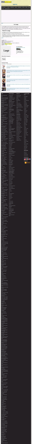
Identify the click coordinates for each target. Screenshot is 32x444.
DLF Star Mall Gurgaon (4, 189)
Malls (29, 7)
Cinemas (10, 111)
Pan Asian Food (18, 132)
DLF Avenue (3, 166)
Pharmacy (10, 180)
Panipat (25, 127)
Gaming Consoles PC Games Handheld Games (12, 129)
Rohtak (25, 137)
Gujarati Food (18, 117)
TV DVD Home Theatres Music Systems (11, 203)
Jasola (25, 113)
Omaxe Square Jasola (4, 298)
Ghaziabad (25, 104)
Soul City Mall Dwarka (4, 379)
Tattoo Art (10, 198)
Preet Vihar (25, 133)
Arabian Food (18, 96)
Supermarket (10, 197)
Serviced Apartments (12, 188)
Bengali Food (18, 100)
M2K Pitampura (3, 244)
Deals (16, 7)
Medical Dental (11, 160)
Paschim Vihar (26, 128)
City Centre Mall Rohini (4, 143)
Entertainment (11, 117)
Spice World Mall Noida (4, 389)
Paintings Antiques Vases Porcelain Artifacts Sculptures (11, 172)
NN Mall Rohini (3, 275)
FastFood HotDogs (19, 105)
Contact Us (25, 153)
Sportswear (10, 194)
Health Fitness (11, 136)
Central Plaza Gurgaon (4, 138)
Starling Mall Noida (4, 396)
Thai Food (17, 137)
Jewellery (10, 147)
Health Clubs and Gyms (12, 135)
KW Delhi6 (2, 240)
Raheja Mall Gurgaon (4, 346)
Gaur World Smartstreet (4, 216)
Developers (19, 7)
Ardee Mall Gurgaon (4, 130)
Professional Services (12, 185)
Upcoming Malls (7, 8)
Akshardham (26, 96)
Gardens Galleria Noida (4, 208)
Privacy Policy (26, 154)
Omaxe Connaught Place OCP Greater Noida (4, 290)
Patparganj (25, 129)
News (26, 7)
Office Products (11, 168)
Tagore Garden (26, 143)
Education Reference (12, 115)
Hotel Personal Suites (12, 142)
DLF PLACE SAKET (4, 183)
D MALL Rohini (3, 158)
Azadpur (25, 99)
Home (2, 23)
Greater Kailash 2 (26, 105)
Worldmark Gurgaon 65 (4, 442)
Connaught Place (26, 100)
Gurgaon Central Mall (4, 227)
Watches (10, 207)
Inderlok (25, 109)
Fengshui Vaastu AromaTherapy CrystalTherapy (11, 121)
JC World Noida (3, 232)
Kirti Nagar (25, 118)
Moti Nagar (25, 124)
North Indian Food (18, 131)
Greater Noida (26, 106)
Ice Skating (10, 144)
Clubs (9, 112)
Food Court (18, 112)
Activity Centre (11, 95)
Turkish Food (18, 138)
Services (10, 189)
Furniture (10, 127)
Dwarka (25, 101)
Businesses (12, 7)
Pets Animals (11, 179)
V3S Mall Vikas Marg (4, 425)
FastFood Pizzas (18, 109)
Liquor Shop (10, 157)
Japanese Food (18, 123)
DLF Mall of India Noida (4, 180)
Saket (5, 40)
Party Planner (11, 174)
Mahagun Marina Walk (4, 247)
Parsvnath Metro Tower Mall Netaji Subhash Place (4, 337)
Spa (9, 192)
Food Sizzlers (18, 116)
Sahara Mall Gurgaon (4, 353)
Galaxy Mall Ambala (4, 207)
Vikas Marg (25, 147)
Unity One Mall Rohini (4, 422)
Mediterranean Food (19, 127)
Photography (10, 183)
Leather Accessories (12, 155)
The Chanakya (3, 410)
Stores (3, 8)
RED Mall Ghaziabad (4, 347)
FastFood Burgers (18, 104)
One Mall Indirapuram (4, 299)
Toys (9, 199)
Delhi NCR (15, 4)
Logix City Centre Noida (4, 243)
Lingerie (10, 156)
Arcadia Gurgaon (3, 129)
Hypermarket (10, 143)
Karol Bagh (25, 114)
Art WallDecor (11, 96)
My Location (3, 7)
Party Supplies (11, 175)
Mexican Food (18, 128)
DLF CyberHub (3, 174)
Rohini (25, 136)
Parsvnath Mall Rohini (4, 319)
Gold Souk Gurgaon (4, 220)
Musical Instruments (11, 167)
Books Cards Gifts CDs (12, 105)
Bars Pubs (17, 99)
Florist (10, 124)
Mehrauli (25, 123)
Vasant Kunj (25, 146)
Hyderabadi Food (18, 118)
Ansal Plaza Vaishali (4, 128)
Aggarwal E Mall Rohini (4, 104)
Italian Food (18, 122)
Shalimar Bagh (26, 141)
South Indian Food (19, 136)
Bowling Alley (11, 106)
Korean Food (18, 124)
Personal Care (11, 178)
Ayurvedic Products (11, 99)
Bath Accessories (11, 102)
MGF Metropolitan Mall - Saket (20, 47)
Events (23, 7)
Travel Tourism (11, 201)
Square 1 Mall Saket (4, 391)
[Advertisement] (16, 16)
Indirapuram (25, 110)
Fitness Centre (11, 123)
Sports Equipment (11, 193)
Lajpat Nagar (26, 119)
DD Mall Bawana (3, 161)
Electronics (10, 116)
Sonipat (25, 142)
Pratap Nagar (26, 132)
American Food (18, 95)
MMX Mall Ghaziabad (4, 266)
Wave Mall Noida (3, 430)
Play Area (10, 184)
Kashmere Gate (26, 115)
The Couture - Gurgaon (4, 411)
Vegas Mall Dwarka (4, 429)
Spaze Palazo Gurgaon (4, 386)
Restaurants (18, 133)
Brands (8, 7)
